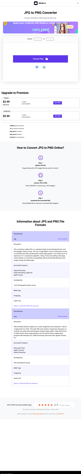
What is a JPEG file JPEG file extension (26, 306)
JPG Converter (62, 239)
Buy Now (58, 103)
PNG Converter (62, 316)
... (37, 39)
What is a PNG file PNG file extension (26, 383)
